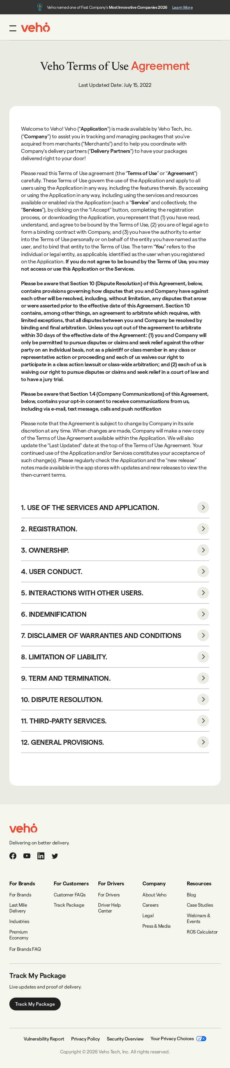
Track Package (69, 905)
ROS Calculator (202, 931)
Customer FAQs (69, 894)
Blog (191, 894)
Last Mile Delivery (18, 907)
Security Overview (125, 1038)
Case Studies (200, 905)
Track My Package (35, 1004)
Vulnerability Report (44, 1038)
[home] (35, 27)
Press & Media (156, 926)
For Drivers (109, 894)
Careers (150, 905)
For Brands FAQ (25, 949)
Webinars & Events (198, 918)
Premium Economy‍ (18, 934)
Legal (148, 915)
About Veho (154, 894)
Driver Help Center (109, 907)
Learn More (182, 7)
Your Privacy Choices (178, 1038)
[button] (12, 28)
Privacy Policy (85, 1038)
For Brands (20, 894)
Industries (19, 921)
